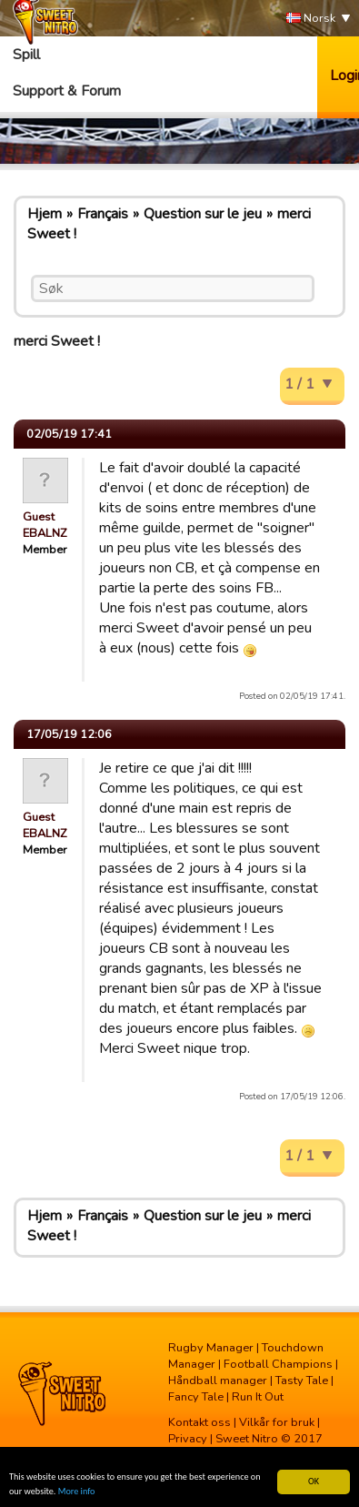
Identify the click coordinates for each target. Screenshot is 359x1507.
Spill (26, 55)
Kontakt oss (199, 1422)
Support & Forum (67, 91)
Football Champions (278, 1364)
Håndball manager (217, 1380)
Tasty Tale (301, 1380)
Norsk (310, 18)
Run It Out (258, 1397)
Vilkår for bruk (276, 1422)
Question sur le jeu (203, 214)
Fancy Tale (196, 1397)
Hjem (44, 214)
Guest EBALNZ (45, 525)
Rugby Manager (211, 1348)
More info (76, 1492)
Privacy (187, 1439)
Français (102, 214)
